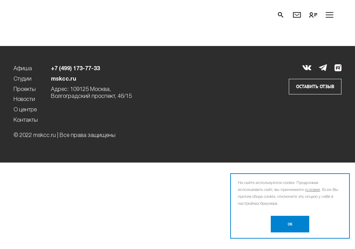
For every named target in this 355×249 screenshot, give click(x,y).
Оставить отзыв (315, 87)
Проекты (25, 89)
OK (290, 224)
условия (312, 190)
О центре (25, 110)
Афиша (23, 68)
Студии (23, 79)
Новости (24, 99)
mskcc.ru (63, 79)
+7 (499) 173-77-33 (75, 68)
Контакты (26, 120)
